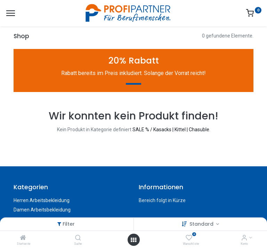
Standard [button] (202, 223)
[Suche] (78, 238)
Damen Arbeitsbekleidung (42, 209)
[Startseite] (23, 238)
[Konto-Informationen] (244, 238)
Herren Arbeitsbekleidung (42, 200)
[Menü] (11, 13)
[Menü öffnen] (133, 240)
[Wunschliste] (189, 238)
